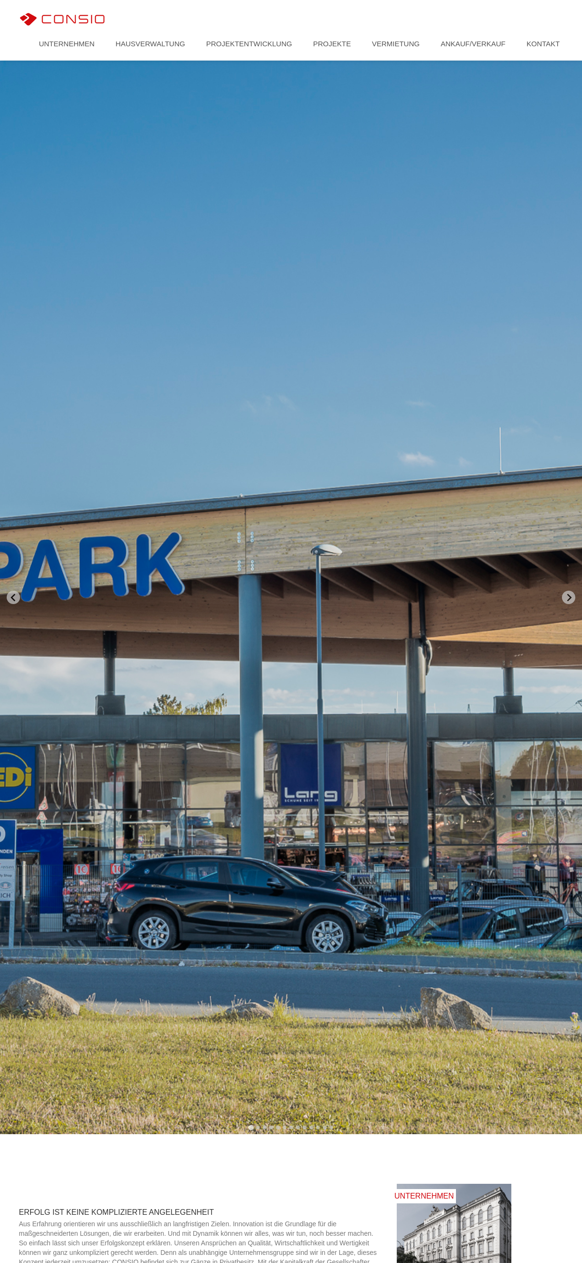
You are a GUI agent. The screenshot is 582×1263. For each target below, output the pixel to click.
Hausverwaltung (150, 44)
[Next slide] (568, 597)
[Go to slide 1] (251, 1127)
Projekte (332, 44)
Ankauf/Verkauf (473, 44)
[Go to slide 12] (325, 1127)
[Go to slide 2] (258, 1127)
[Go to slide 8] (298, 1127)
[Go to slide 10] (311, 1127)
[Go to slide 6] (284, 1127)
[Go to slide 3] (264, 1127)
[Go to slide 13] (331, 1127)
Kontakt (543, 44)
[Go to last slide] (13, 597)
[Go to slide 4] (271, 1127)
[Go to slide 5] (278, 1127)
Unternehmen (67, 44)
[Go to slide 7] (291, 1127)
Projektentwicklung (249, 44)
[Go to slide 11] (318, 1127)
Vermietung (396, 44)
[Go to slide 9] (305, 1127)
